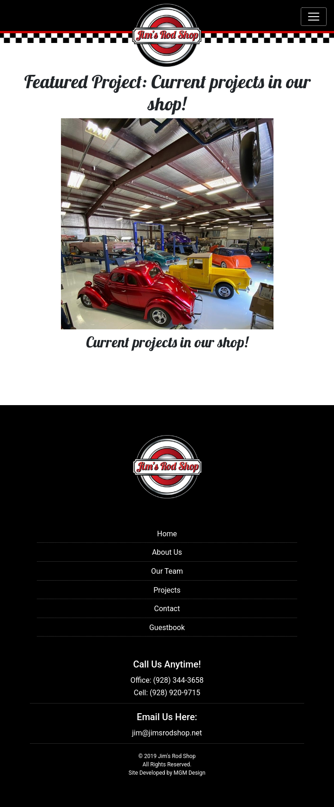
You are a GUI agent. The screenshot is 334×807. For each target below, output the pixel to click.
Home (167, 533)
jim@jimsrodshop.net (167, 732)
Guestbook (167, 627)
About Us (167, 552)
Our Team (167, 571)
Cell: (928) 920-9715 (167, 692)
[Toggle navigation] (314, 16)
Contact (167, 608)
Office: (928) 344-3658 (167, 680)
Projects (167, 590)
